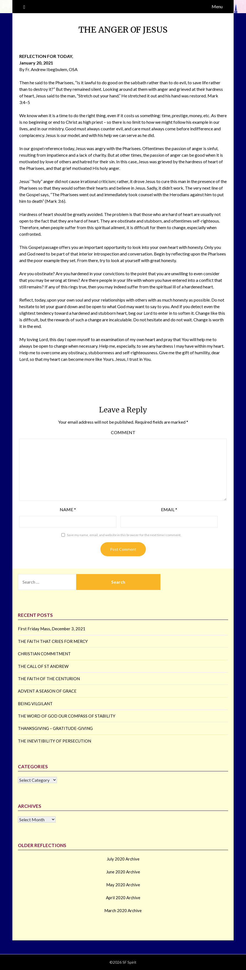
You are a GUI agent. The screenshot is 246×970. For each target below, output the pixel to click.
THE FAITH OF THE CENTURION (49, 678)
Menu (217, 6)
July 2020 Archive (123, 858)
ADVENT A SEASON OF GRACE (47, 690)
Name (68, 509)
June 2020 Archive (123, 871)
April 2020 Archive (123, 897)
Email (169, 509)
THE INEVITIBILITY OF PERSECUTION (54, 740)
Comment (123, 432)
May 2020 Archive (123, 884)
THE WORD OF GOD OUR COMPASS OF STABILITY (66, 715)
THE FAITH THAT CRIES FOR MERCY (53, 641)
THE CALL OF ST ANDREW (43, 666)
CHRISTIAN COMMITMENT (44, 653)
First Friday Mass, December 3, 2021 (51, 628)
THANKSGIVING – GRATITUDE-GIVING (55, 728)
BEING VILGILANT (35, 703)
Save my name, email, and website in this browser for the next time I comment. (124, 535)
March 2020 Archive (123, 910)
